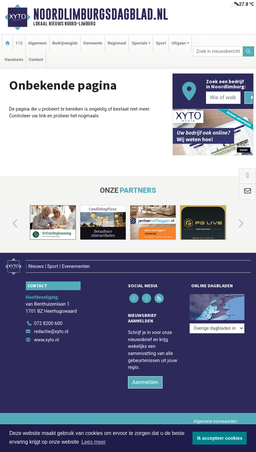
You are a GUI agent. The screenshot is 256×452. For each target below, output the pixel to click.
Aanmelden (145, 382)
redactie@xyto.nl (51, 331)
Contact (36, 59)
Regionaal (117, 43)
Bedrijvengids (65, 43)
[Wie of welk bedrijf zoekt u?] (223, 98)
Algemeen (37, 43)
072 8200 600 (48, 323)
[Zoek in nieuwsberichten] (218, 51)
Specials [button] (139, 43)
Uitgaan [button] (179, 43)
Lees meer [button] (94, 442)
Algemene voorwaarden (215, 421)
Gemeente (92, 43)
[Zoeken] (248, 51)
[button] (7, 224)
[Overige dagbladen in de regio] (217, 328)
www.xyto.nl (46, 340)
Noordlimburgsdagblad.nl (100, 14)
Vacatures (14, 59)
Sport (161, 43)
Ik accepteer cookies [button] (219, 438)
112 (19, 43)
